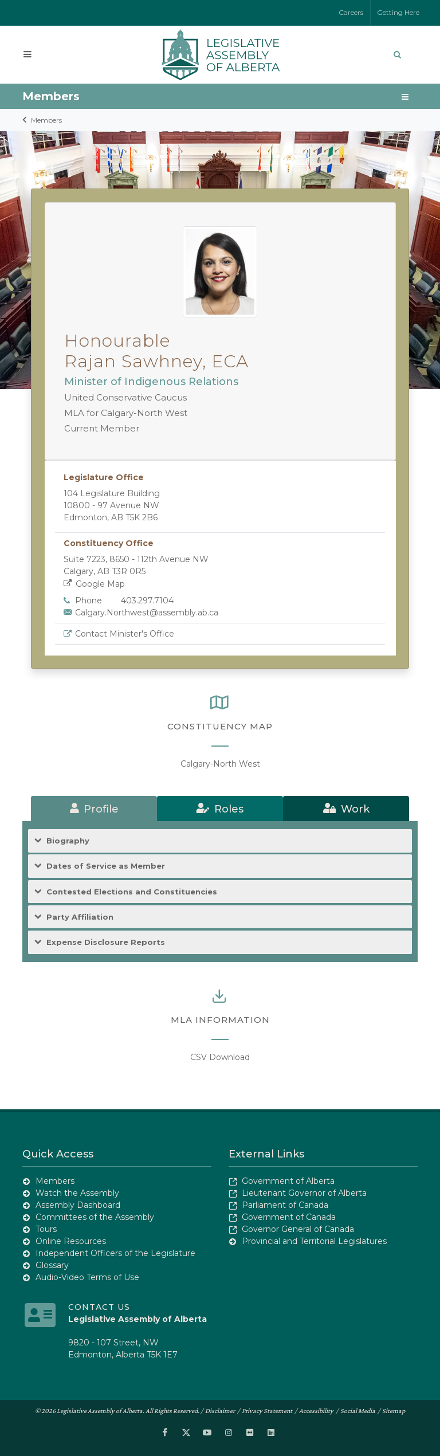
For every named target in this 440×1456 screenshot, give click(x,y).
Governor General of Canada (298, 1229)
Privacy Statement (267, 1411)
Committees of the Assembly (95, 1217)
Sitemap (393, 1411)
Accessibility (316, 1411)
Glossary (52, 1265)
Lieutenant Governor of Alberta (304, 1193)
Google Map (94, 584)
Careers (351, 12)
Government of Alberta (288, 1181)
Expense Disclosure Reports (105, 942)
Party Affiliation (79, 917)
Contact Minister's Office (124, 634)
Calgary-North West (220, 764)
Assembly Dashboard (78, 1205)
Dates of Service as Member (105, 866)
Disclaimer (220, 1411)
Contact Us (99, 1307)
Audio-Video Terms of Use (87, 1277)
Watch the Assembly (77, 1193)
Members (46, 120)
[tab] (94, 808)
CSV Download (220, 1057)
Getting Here (398, 12)
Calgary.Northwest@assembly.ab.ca (146, 612)
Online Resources (71, 1241)
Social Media (357, 1411)
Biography (67, 840)
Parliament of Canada (285, 1205)
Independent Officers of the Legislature (115, 1253)
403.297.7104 (147, 600)
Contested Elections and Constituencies (131, 891)
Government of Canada (289, 1217)
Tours (46, 1229)
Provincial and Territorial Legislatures (314, 1241)
